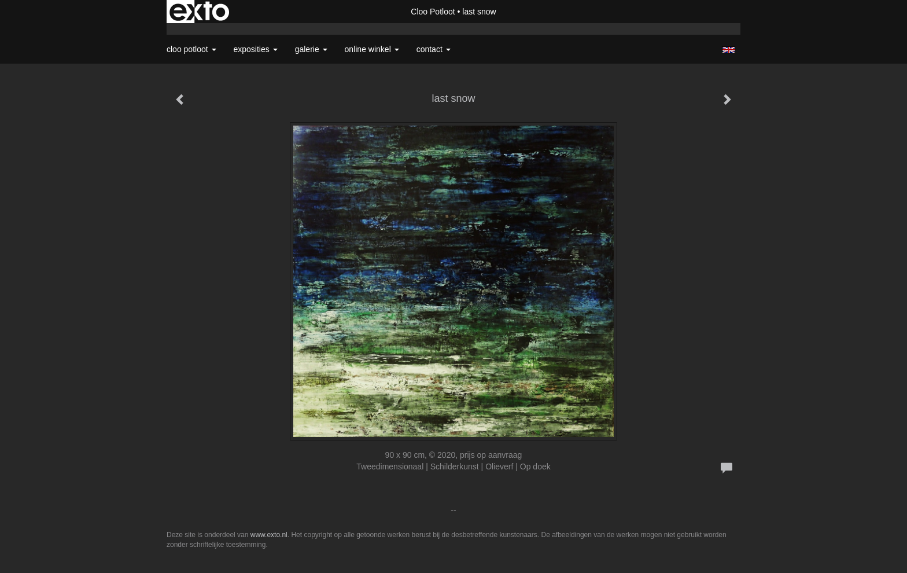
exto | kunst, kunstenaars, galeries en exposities (199, 11)
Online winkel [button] (372, 49)
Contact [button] (433, 49)
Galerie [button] (311, 49)
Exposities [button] (256, 49)
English (728, 49)
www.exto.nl (268, 535)
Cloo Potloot (433, 11)
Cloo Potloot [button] (191, 49)
